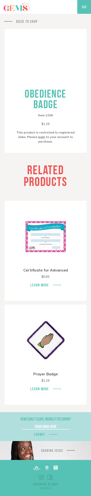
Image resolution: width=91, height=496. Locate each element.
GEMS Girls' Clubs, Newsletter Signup (45, 419)
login (41, 137)
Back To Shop (27, 21)
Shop (59, 7)
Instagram (41, 477)
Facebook (49, 477)
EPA (56, 468)
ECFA (47, 468)
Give (69, 7)
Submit (39, 434)
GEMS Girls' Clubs (16, 7)
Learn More (39, 285)
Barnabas (36, 468)
